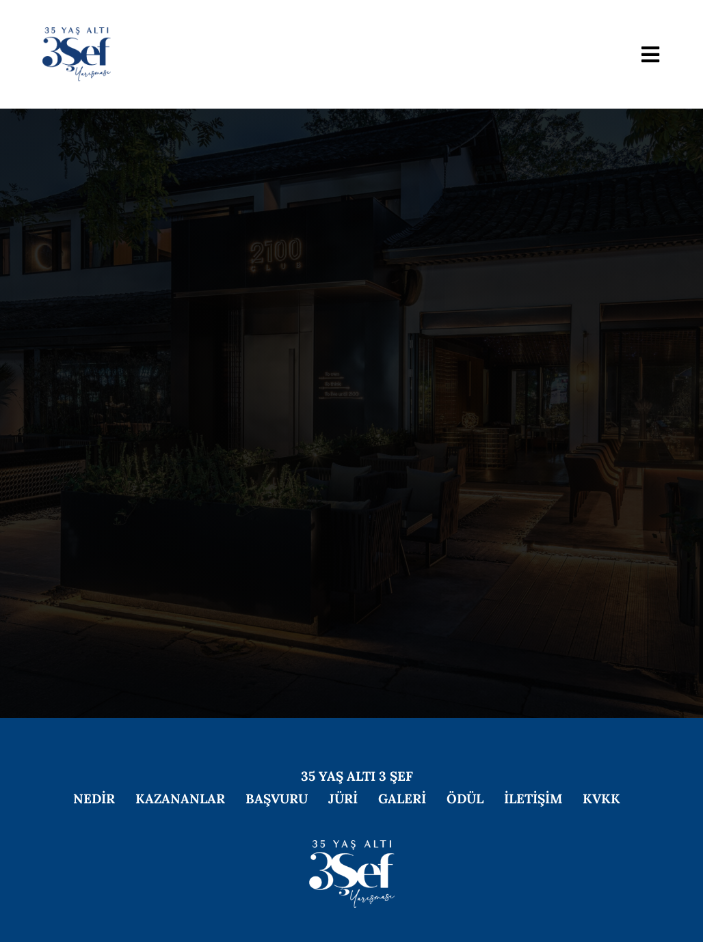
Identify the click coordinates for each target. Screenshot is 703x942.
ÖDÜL (465, 798)
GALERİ (402, 798)
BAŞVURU (277, 798)
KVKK (601, 798)
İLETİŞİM (533, 798)
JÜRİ (343, 798)
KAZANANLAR (180, 798)
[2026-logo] (76, 33)
